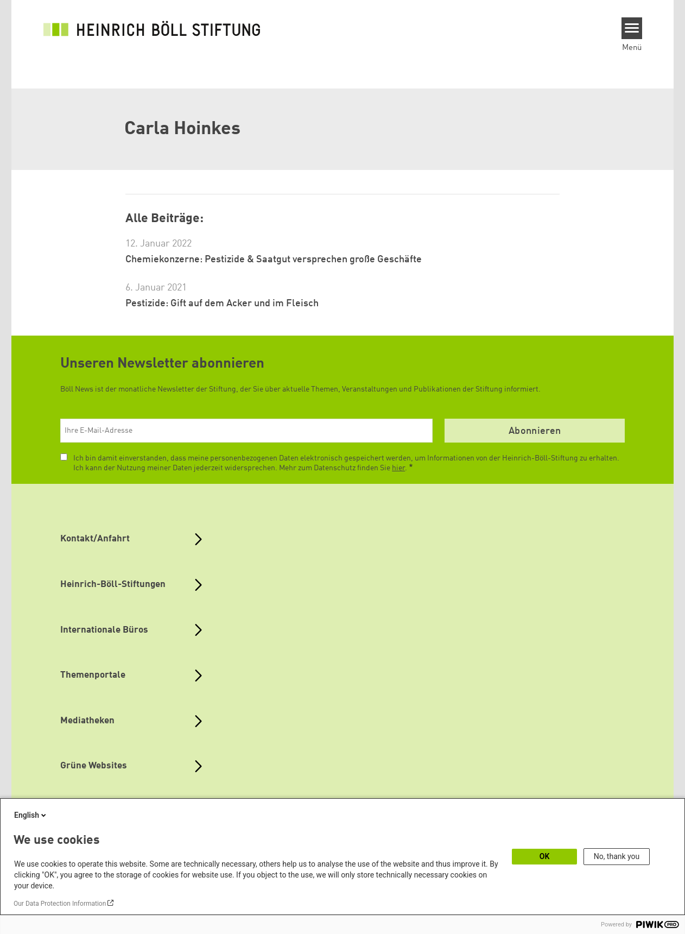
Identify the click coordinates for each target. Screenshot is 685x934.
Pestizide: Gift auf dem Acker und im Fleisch (222, 303)
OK (545, 856)
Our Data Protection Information (60, 903)
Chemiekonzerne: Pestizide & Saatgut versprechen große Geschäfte (273, 259)
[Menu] (632, 28)
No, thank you (617, 856)
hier (398, 468)
